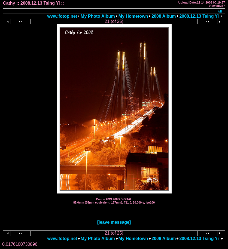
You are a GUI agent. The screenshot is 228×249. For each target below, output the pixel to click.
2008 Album (163, 16)
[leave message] (114, 222)
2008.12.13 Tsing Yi (199, 16)
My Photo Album (98, 16)
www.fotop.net (62, 16)
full (219, 11)
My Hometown (133, 16)
